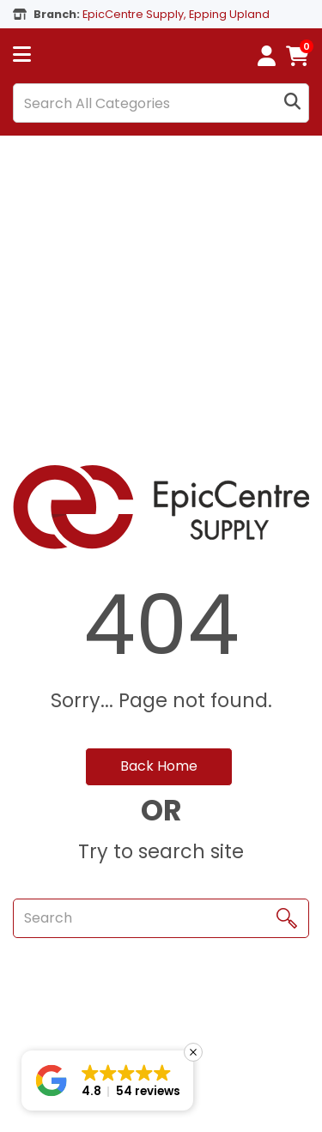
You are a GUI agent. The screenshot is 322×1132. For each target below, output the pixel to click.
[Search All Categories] (161, 103)
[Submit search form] (292, 103)
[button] (107, 1080)
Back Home (158, 766)
